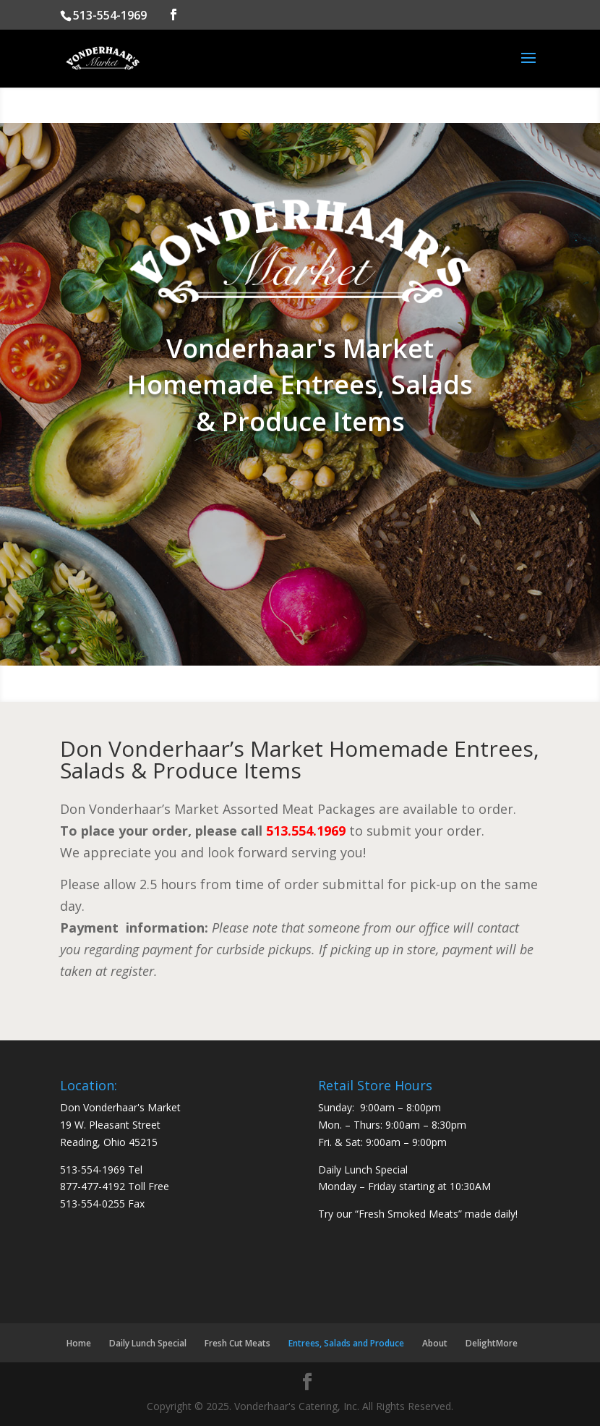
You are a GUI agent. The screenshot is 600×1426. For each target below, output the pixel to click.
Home (79, 1343)
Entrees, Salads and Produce (346, 1343)
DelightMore (492, 1343)
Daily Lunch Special (148, 1343)
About (434, 1343)
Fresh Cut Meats (237, 1343)
